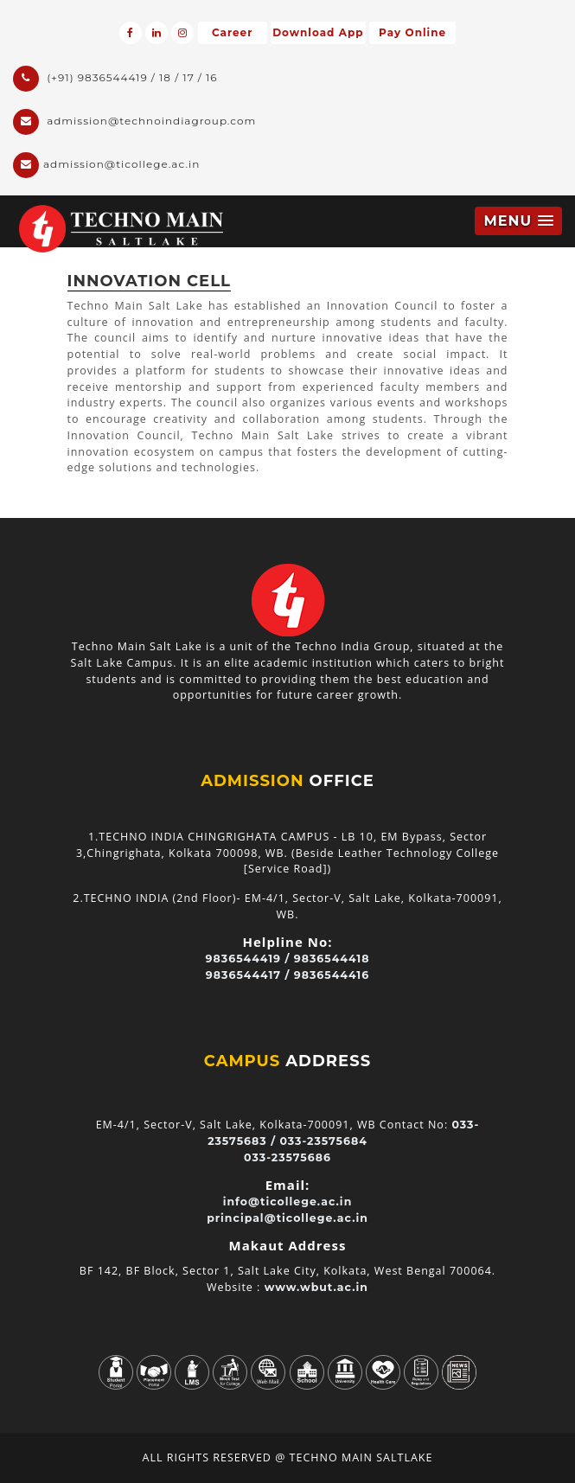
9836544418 (332, 958)
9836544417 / (248, 974)
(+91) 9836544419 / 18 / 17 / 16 (115, 79)
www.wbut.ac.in (316, 1287)
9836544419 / (248, 958)
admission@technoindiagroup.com (134, 122)
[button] (518, 221)
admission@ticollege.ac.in (106, 165)
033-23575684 (323, 1141)
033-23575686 (287, 1157)
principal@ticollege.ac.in (287, 1217)
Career (232, 32)
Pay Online (412, 32)
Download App (317, 32)
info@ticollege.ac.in (288, 1201)
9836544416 (331, 974)
